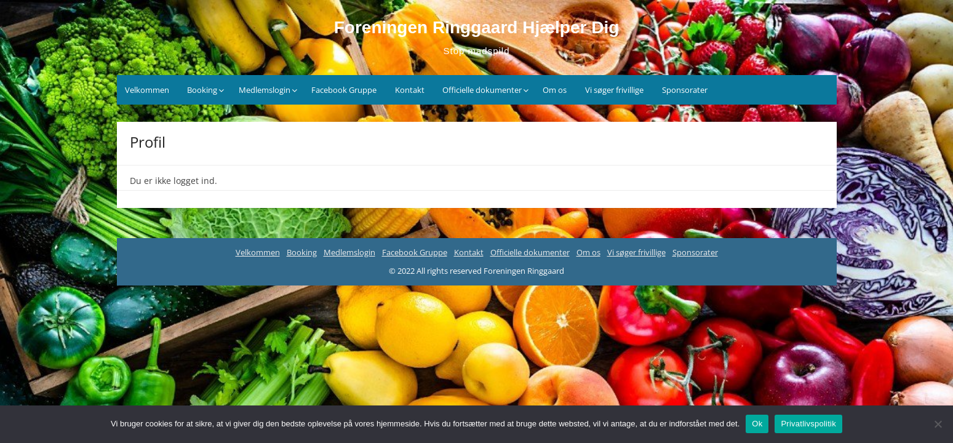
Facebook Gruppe (344, 89)
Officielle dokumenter (482, 89)
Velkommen (147, 89)
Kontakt (410, 89)
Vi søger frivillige (614, 89)
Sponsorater (685, 89)
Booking (202, 89)
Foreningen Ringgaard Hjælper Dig (477, 27)
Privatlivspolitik (808, 423)
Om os (555, 89)
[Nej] (937, 424)
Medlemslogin (264, 89)
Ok (757, 423)
